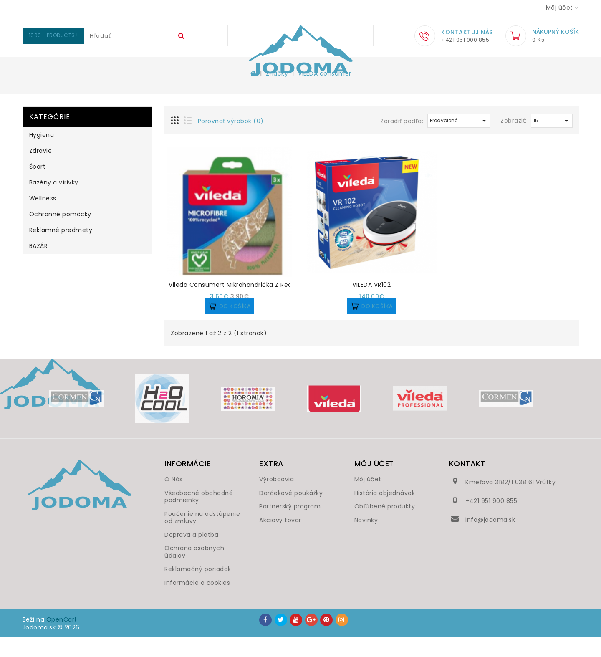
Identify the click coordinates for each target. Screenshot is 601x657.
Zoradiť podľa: (401, 141)
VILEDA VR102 (371, 305)
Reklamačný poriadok (197, 589)
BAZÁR (38, 266)
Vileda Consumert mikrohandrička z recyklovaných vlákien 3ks (266, 305)
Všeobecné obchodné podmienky (198, 517)
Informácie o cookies (197, 603)
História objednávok (384, 513)
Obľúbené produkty (384, 526)
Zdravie (158, 67)
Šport (200, 67)
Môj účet (367, 499)
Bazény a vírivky (257, 67)
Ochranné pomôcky (386, 67)
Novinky (366, 540)
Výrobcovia (276, 499)
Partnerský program (290, 526)
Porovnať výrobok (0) (231, 141)
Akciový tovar (280, 540)
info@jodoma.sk (490, 540)
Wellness (319, 67)
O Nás (173, 499)
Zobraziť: (513, 140)
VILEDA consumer (324, 93)
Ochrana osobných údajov (194, 572)
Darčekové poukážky (291, 513)
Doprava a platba (191, 555)
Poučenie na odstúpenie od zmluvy (202, 538)
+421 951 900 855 (491, 521)
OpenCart (61, 639)
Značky (277, 93)
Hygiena (112, 67)
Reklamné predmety (470, 67)
